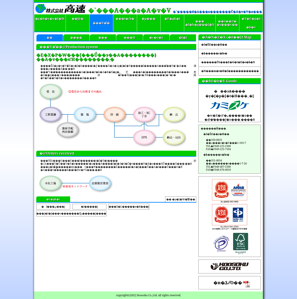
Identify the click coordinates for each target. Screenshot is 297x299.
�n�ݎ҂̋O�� (231, 284)
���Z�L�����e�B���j (129, 206)
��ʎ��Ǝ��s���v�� (227, 23)
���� (76, 37)
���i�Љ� (125, 19)
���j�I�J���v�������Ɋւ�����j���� (71, 213)
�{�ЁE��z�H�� (214, 44)
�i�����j (89, 206)
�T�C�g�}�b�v (251, 23)
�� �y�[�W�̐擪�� (180, 199)
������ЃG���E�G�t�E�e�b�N (228, 62)
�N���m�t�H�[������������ (230, 71)
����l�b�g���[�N (200, 23)
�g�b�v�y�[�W (50, 19)
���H (129, 37)
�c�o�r (156, 37)
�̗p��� (149, 19)
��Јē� (78, 19)
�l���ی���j (53, 206)
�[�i (183, 37)
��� (102, 37)
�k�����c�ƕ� (214, 53)
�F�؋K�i (172, 19)
